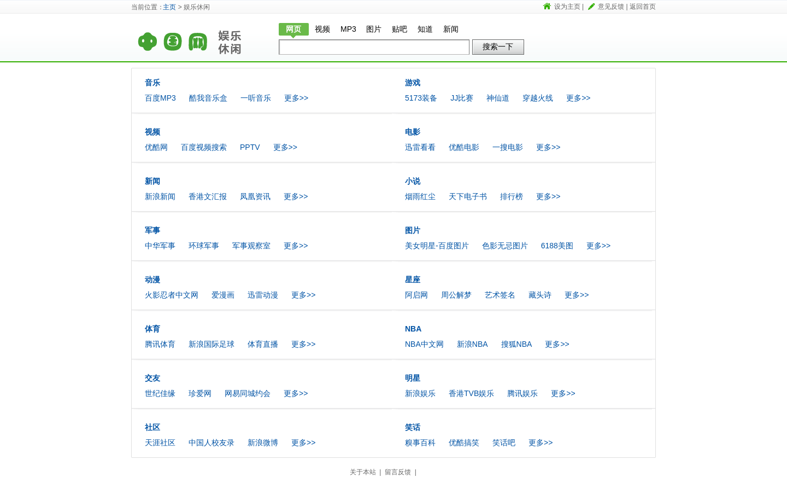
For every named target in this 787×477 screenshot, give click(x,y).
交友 (152, 378)
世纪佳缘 (160, 393)
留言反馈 (398, 472)
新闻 (451, 29)
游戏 (412, 82)
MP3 (348, 29)
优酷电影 (464, 147)
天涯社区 (160, 442)
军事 (152, 230)
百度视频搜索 (204, 147)
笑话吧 (503, 442)
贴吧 (399, 29)
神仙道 (497, 98)
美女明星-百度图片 (437, 245)
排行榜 (511, 196)
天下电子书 (468, 196)
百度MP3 (160, 98)
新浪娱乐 (420, 393)
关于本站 (363, 472)
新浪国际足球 (211, 344)
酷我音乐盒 (208, 98)
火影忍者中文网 (171, 294)
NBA (413, 328)
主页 (169, 7)
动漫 (152, 279)
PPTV (250, 147)
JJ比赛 (461, 98)
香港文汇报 (208, 196)
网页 (293, 29)
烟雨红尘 (420, 196)
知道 (425, 29)
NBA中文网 (424, 344)
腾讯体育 (160, 344)
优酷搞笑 (464, 442)
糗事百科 (420, 442)
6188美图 (557, 245)
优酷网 (156, 147)
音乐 (152, 82)
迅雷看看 (420, 147)
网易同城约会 (248, 393)
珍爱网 (200, 393)
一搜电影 (507, 147)
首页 (172, 36)
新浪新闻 (160, 196)
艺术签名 (500, 294)
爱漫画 (223, 294)
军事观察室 (251, 245)
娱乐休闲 (240, 36)
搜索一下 (498, 46)
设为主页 (567, 6)
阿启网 (416, 294)
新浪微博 (263, 442)
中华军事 (160, 245)
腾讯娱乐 (522, 393)
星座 (412, 279)
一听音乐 (255, 98)
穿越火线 (537, 98)
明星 (412, 378)
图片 (373, 29)
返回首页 (643, 6)
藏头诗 (539, 294)
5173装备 (421, 98)
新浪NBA (472, 344)
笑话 (412, 427)
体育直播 (263, 344)
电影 (412, 131)
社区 (152, 427)
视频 (322, 29)
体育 (152, 328)
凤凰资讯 (255, 196)
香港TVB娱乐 (471, 393)
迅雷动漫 (263, 294)
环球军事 (204, 245)
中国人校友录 (211, 442)
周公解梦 (456, 294)
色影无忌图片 (505, 245)
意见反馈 (611, 6)
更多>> (296, 98)
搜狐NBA (516, 344)
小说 (412, 181)
